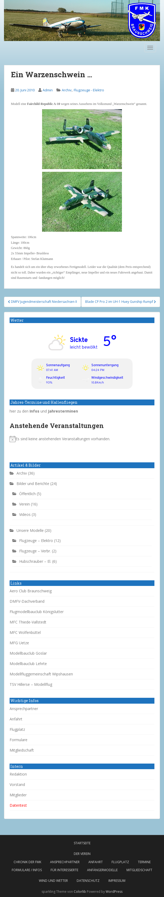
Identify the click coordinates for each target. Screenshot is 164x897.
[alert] (82, 439)
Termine (144, 862)
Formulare (18, 739)
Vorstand (17, 784)
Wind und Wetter (53, 880)
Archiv (67, 90)
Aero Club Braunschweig (31, 590)
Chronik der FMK (27, 862)
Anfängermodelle (102, 870)
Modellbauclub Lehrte (28, 663)
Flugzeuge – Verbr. (35, 550)
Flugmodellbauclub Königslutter (37, 611)
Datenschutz (88, 880)
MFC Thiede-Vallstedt (28, 622)
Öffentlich (27, 493)
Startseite (82, 843)
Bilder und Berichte (33, 483)
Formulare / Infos (27, 870)
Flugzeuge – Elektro (36, 540)
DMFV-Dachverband (27, 601)
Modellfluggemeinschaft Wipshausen (41, 673)
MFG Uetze (19, 642)
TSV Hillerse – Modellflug (31, 684)
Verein (24, 504)
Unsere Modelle (30, 530)
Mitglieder (18, 794)
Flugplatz (17, 729)
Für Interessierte (64, 870)
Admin (48, 90)
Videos (25, 514)
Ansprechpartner (24, 708)
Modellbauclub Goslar (28, 653)
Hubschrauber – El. (35, 561)
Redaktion (18, 774)
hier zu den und (44, 411)
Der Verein (82, 853)
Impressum (116, 880)
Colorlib (80, 891)
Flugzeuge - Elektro (89, 90)
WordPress (114, 891)
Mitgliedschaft (22, 750)
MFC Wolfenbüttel (25, 632)
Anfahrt (16, 718)
